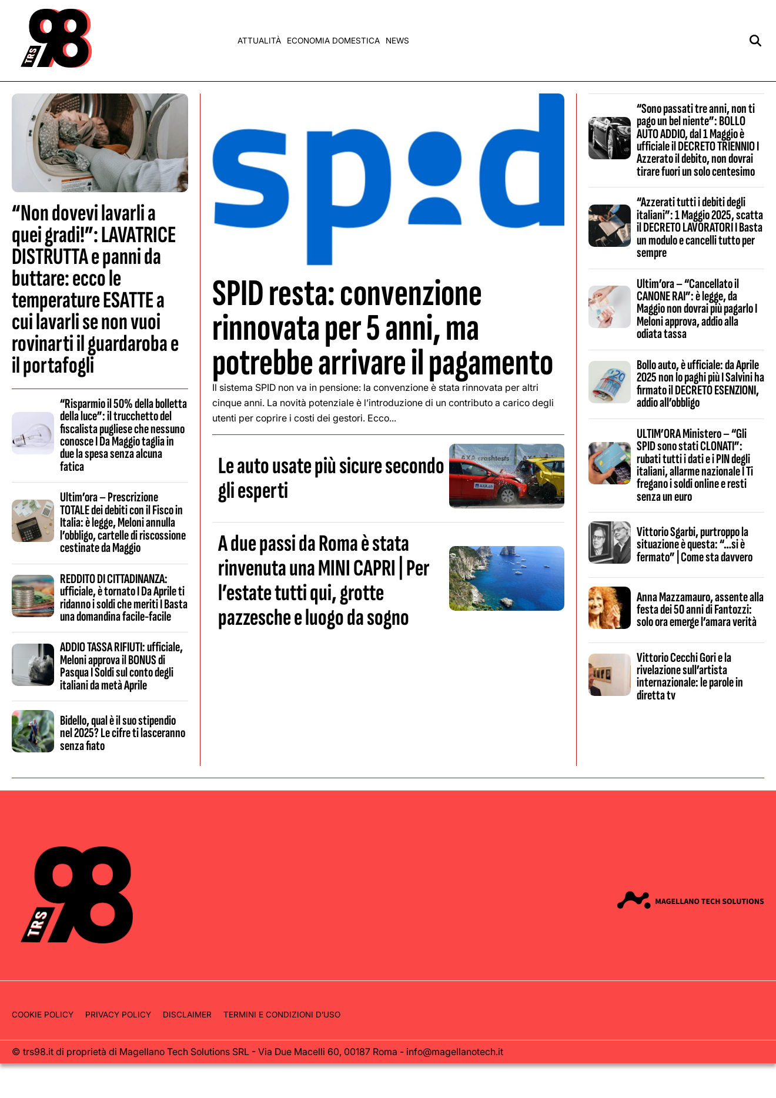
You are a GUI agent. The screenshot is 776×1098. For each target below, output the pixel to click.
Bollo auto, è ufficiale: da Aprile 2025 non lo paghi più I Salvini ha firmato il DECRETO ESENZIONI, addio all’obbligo (700, 384)
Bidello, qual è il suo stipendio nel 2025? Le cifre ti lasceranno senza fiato (122, 733)
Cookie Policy (42, 1014)
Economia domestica (333, 40)
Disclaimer (187, 1014)
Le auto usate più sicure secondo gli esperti (331, 478)
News (397, 40)
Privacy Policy (118, 1014)
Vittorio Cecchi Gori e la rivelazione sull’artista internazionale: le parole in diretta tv (690, 677)
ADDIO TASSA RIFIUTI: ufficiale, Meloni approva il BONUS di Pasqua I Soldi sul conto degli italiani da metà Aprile (121, 666)
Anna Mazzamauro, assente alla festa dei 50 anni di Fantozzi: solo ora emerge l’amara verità (700, 610)
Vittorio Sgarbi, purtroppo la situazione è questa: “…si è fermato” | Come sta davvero (694, 544)
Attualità (259, 40)
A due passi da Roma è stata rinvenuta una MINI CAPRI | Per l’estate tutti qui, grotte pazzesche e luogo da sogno (324, 581)
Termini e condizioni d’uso (281, 1014)
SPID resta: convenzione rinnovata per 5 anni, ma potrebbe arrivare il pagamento (382, 328)
